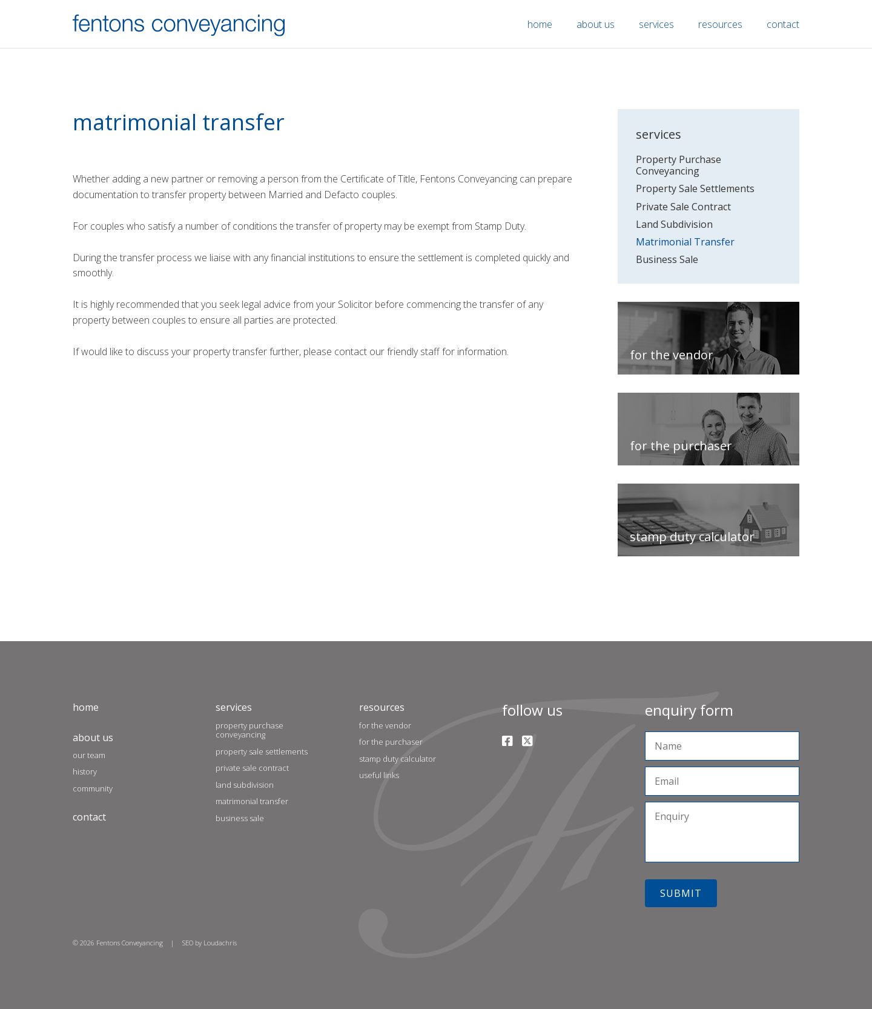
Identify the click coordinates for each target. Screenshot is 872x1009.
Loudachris (220, 942)
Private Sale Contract (683, 206)
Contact (783, 24)
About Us (595, 24)
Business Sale (667, 259)
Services (656, 24)
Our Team (89, 755)
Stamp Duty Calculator (397, 758)
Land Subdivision (674, 224)
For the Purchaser (391, 741)
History (85, 771)
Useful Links (379, 775)
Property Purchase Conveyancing (678, 165)
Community (93, 788)
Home (539, 24)
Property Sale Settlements (695, 188)
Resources (720, 24)
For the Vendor (385, 725)
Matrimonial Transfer (685, 241)
